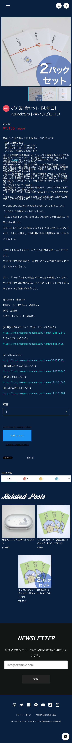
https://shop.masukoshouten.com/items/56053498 (33, 343)
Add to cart (17, 435)
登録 (36, 684)
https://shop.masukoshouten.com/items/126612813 (34, 332)
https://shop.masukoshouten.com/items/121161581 (34, 393)
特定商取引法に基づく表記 (46, 720)
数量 (5, 404)
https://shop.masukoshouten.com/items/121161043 (34, 382)
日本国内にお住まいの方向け (17, 444)
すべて (9, 479)
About (15, 159)
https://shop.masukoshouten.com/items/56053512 (33, 360)
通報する (30, 458)
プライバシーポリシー (24, 720)
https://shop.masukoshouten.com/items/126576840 (34, 371)
